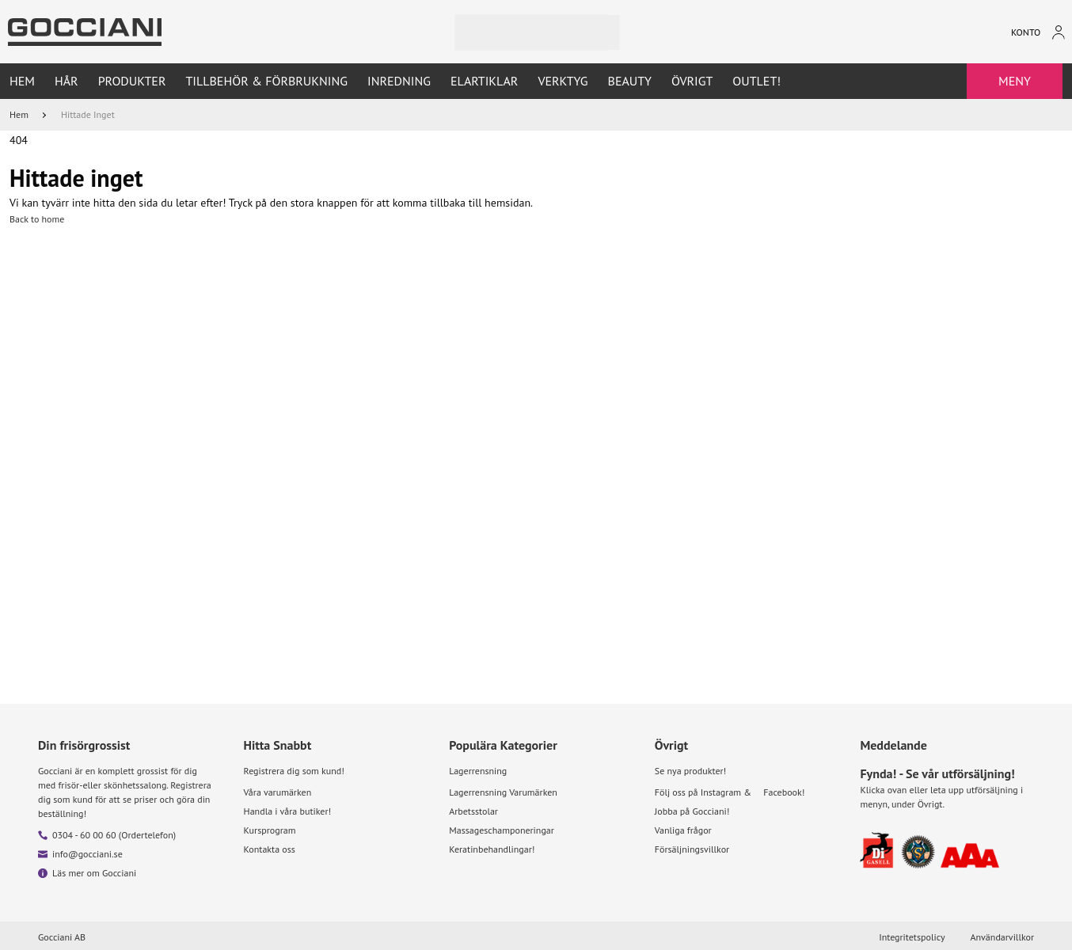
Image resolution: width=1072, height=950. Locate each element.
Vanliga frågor (683, 830)
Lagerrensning (478, 771)
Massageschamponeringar (501, 830)
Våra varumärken (278, 792)
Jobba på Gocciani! (692, 811)
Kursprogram (270, 830)
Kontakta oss (269, 849)
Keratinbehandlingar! (491, 849)
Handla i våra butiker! (288, 811)
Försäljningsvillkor (692, 849)
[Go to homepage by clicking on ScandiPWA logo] (85, 32)
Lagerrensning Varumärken (503, 792)
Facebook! (783, 792)
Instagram (721, 792)
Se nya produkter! (690, 771)
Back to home (37, 219)
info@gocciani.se (87, 854)
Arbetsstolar (473, 811)
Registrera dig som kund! (294, 771)
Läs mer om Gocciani (94, 873)
